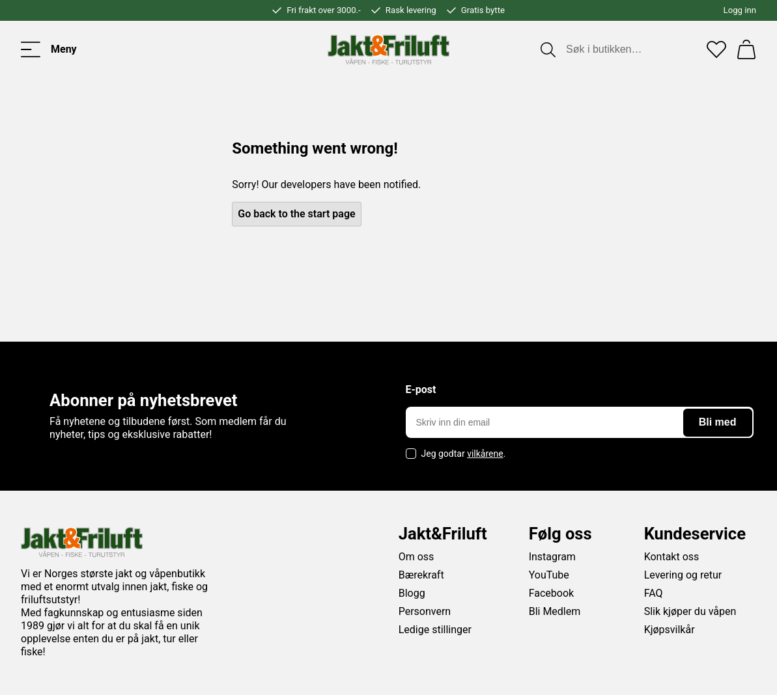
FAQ (653, 593)
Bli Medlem (555, 611)
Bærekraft (421, 575)
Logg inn (740, 10)
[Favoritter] (716, 49)
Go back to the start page (296, 214)
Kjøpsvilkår (669, 629)
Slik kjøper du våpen (690, 611)
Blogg (412, 593)
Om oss (416, 557)
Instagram (552, 557)
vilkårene (485, 453)
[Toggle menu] (49, 49)
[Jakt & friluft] (388, 49)
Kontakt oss (671, 557)
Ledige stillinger (435, 629)
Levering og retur (683, 575)
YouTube (549, 575)
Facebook (551, 593)
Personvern (425, 611)
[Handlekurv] (746, 49)
